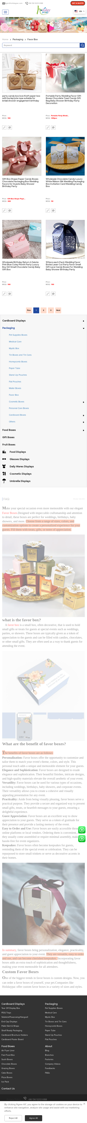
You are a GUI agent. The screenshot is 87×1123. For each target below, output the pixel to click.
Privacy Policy (14, 1099)
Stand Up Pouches (18, 375)
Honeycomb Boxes (18, 361)
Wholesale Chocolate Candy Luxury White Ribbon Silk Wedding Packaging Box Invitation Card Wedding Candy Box (65, 183)
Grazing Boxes (8, 1068)
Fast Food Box (8, 1055)
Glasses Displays (19, 459)
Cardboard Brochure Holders (14, 1035)
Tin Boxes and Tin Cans (20, 355)
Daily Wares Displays (22, 466)
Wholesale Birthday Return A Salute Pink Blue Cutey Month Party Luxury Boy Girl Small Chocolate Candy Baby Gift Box (21, 266)
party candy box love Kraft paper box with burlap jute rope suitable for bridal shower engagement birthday (21, 98)
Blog (47, 1050)
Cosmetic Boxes (16, 401)
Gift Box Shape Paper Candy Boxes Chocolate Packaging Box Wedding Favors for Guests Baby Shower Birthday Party (20, 183)
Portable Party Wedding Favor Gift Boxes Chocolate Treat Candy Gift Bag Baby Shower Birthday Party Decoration (63, 100)
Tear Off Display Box (10, 1008)
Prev (29, 310)
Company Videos (52, 1064)
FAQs (47, 1073)
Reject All (13, 1118)
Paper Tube (14, 368)
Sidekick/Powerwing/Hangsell (14, 1017)
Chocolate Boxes (9, 1064)
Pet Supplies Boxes (18, 335)
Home (5, 39)
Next (58, 310)
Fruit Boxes (8, 444)
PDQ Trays (6, 1012)
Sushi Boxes (7, 1059)
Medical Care (15, 341)
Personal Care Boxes (19, 408)
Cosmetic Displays (21, 473)
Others (12, 421)
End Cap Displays (9, 1021)
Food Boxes (9, 430)
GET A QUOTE (77, 3)
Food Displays (18, 451)
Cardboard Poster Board (12, 1039)
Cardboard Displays (14, 320)
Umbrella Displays (20, 481)
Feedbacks (50, 1068)
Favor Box (32, 39)
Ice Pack (5, 1082)
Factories (49, 1059)
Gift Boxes (8, 437)
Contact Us (8, 1088)
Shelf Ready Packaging (11, 1030)
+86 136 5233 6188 (35, 3)
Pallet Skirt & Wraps (10, 1026)
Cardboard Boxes (17, 415)
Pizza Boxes (6, 1077)
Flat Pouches (15, 381)
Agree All (33, 1118)
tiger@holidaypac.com (13, 3)
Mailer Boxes (15, 388)
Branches (49, 1055)
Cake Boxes (6, 1073)
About (48, 1046)
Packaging (18, 39)
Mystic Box (14, 348)
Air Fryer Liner (8, 1050)
